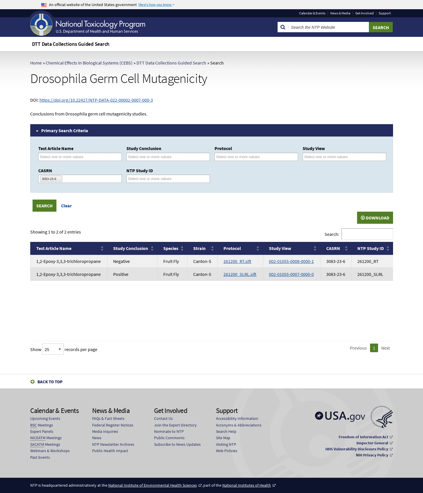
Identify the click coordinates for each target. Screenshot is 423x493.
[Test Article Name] (65, 156)
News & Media (340, 13)
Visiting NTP (226, 444)
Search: (332, 234)
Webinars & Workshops (50, 450)
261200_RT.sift (237, 261)
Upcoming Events (45, 418)
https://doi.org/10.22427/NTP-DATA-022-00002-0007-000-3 (96, 100)
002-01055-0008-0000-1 (291, 261)
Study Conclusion (143, 148)
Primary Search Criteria (64, 130)
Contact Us (163, 418)
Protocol (223, 148)
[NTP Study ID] (153, 178)
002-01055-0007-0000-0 (291, 274)
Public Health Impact (110, 450)
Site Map (223, 437)
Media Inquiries (105, 431)
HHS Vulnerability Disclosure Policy (356, 449)
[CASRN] (67, 178)
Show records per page (63, 349)
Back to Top (49, 381)
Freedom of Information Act (363, 436)
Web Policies (226, 450)
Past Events (40, 457)
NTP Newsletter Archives (113, 444)
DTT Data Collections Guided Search (171, 63)
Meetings (41, 425)
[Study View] (329, 156)
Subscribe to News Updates (177, 444)
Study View (314, 148)
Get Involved (364, 13)
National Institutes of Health (246, 485)
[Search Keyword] (329, 27)
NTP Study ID (139, 170)
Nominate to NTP (169, 431)
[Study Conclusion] (153, 156)
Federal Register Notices (112, 425)
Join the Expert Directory (175, 425)
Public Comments (169, 437)
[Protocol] (241, 156)
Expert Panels (41, 431)
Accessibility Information (237, 418)
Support (385, 13)
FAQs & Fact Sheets (108, 418)
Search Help (226, 431)
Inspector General (372, 442)
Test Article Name (55, 148)
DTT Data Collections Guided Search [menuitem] (71, 44)
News (96, 437)
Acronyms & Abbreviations (238, 425)
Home (36, 63)
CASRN (45, 170)
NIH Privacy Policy (372, 455)
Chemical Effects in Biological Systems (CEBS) (89, 63)
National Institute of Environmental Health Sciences (152, 485)
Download (375, 218)
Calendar (312, 13)
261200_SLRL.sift (240, 274)
